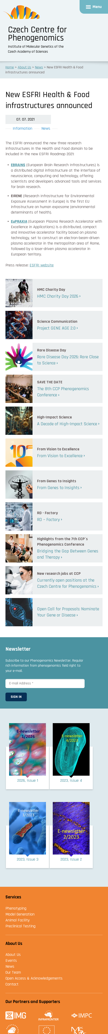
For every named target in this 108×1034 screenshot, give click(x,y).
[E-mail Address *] (45, 683)
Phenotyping (15, 908)
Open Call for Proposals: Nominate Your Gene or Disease (68, 612)
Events (11, 960)
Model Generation (20, 914)
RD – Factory (48, 520)
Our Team (13, 972)
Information (22, 128)
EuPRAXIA (19, 221)
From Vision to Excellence (60, 456)
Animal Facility (17, 920)
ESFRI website (42, 265)
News (45, 128)
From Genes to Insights (58, 488)
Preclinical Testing (20, 926)
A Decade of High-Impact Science (67, 424)
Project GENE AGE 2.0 (56, 328)
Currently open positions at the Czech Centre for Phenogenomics (66, 583)
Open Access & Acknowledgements (34, 978)
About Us (13, 954)
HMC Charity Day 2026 (57, 296)
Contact (11, 984)
